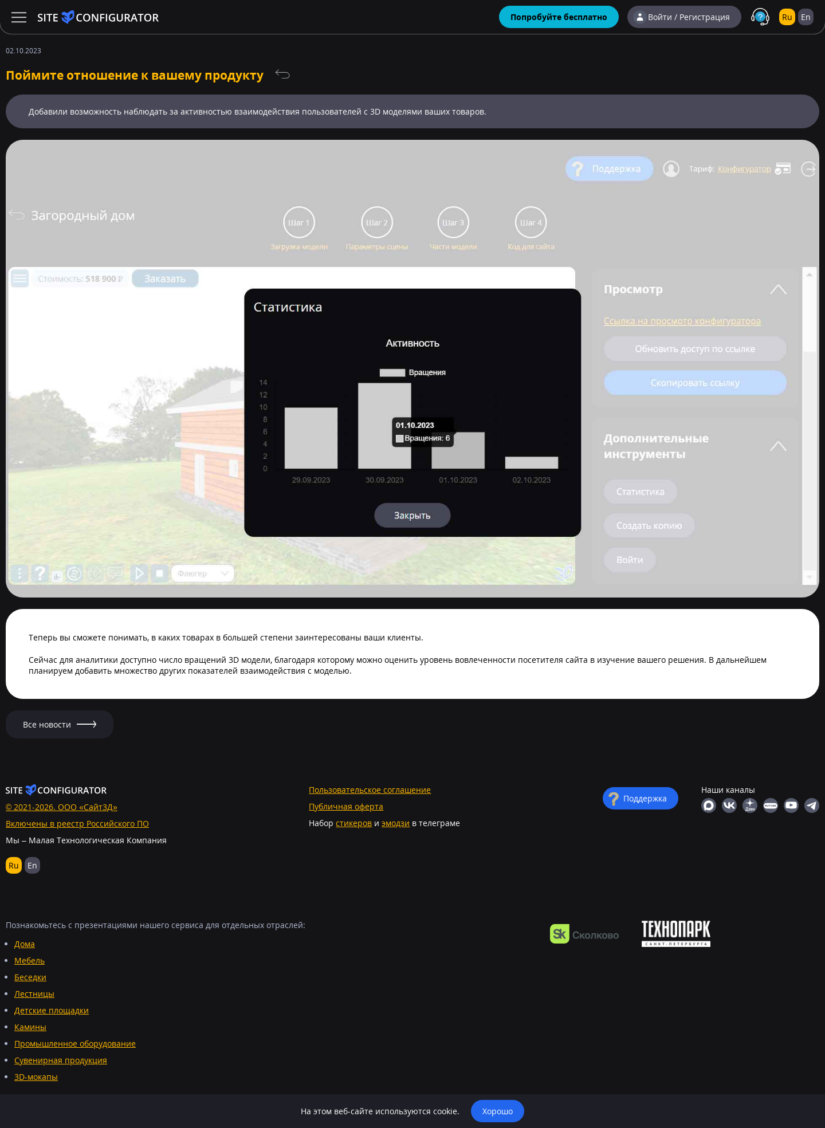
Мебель (29, 960)
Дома (24, 943)
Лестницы (34, 993)
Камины (30, 1026)
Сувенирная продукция (60, 1060)
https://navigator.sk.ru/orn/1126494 (584, 933)
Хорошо (497, 1111)
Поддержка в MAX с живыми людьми (760, 17)
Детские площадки (51, 1010)
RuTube (770, 805)
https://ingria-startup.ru (676, 933)
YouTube (791, 805)
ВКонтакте (729, 805)
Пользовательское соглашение (370, 789)
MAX (708, 805)
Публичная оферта (346, 806)
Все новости (282, 74)
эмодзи (396, 822)
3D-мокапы (36, 1076)
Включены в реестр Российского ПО (77, 823)
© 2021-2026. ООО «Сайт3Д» (61, 806)
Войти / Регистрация (689, 16)
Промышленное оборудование (75, 1043)
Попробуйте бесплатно (558, 16)
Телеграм (811, 805)
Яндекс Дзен (749, 805)
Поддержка (645, 798)
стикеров (354, 822)
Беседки (30, 977)
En (806, 16)
